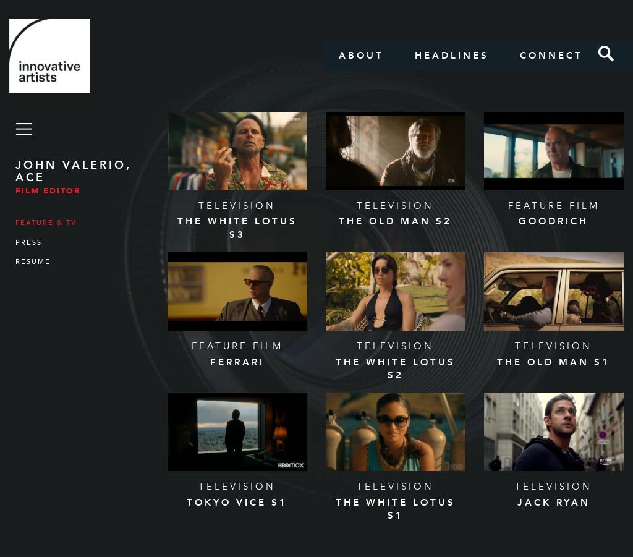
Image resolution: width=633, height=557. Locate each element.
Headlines (452, 55)
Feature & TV (46, 222)
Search (606, 54)
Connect (551, 55)
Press (28, 242)
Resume (33, 261)
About (361, 55)
